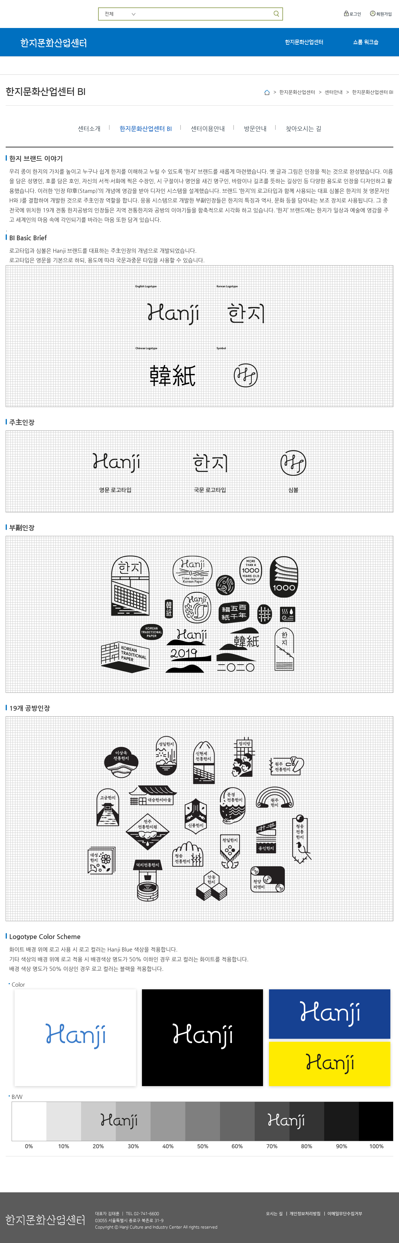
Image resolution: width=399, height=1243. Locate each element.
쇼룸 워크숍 (365, 42)
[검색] (276, 14)
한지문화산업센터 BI (146, 128)
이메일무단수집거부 (344, 1213)
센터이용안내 (208, 128)
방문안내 (255, 128)
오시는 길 (274, 1213)
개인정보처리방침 (305, 1213)
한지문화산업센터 (304, 42)
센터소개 (89, 128)
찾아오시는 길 (303, 128)
